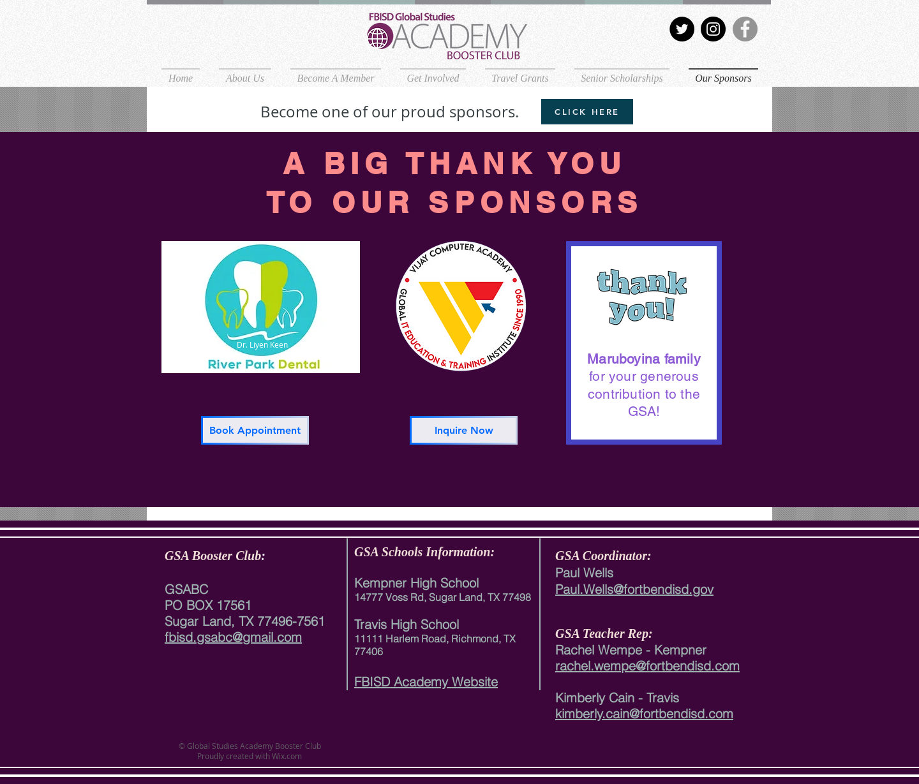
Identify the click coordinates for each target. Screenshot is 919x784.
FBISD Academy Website (426, 682)
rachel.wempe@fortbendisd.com (647, 666)
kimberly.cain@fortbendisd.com (644, 713)
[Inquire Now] (464, 430)
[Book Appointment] (255, 430)
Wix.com (286, 756)
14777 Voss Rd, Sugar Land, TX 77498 (442, 597)
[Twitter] (681, 29)
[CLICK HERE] (587, 111)
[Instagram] (713, 29)
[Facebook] (745, 29)
